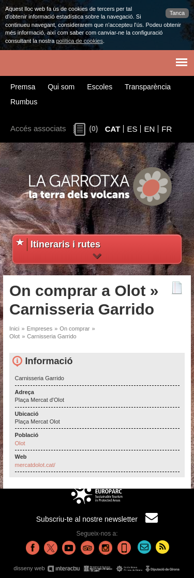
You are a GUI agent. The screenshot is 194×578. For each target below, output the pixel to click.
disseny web (97, 568)
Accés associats (38, 128)
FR (166, 128)
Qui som (61, 87)
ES (132, 128)
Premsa (22, 87)
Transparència (148, 87)
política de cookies (79, 41)
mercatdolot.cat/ (35, 465)
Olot (14, 336)
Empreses (40, 328)
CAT (113, 128)
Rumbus (23, 102)
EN (149, 128)
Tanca (177, 13)
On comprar (74, 328)
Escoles (99, 87)
